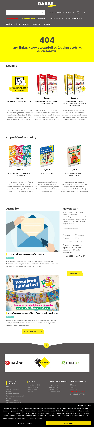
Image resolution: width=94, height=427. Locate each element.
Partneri (79, 241)
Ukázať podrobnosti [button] (25, 423)
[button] (74, 13)
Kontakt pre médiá (33, 385)
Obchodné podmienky (56, 13)
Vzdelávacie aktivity (74, 18)
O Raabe (73, 385)
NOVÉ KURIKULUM (28, 18)
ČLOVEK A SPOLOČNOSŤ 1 (47, 174)
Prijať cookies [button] (69, 423)
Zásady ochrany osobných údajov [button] (30, 418)
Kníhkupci (67, 241)
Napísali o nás (32, 389)
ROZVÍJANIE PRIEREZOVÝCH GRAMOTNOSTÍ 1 (74, 175)
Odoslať (74, 274)
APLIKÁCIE (47, 24)
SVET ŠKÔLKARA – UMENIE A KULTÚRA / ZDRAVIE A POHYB (47, 103)
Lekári (78, 238)
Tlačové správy (32, 387)
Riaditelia (79, 235)
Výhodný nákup (12, 18)
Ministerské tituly (13, 24)
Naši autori (73, 389)
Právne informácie (12, 394)
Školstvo (41, 18)
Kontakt (69, 13)
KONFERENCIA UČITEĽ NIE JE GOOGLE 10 (19, 102)
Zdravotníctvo (55, 18)
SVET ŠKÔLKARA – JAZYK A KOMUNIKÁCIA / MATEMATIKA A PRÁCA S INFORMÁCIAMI (74, 104)
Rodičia (66, 235)
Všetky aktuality (33, 331)
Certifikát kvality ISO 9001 (78, 392)
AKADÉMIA (36, 24)
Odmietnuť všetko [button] (84, 405)
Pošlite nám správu (55, 392)
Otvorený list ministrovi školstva (26, 254)
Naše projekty (53, 387)
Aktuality (30, 392)
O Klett (72, 387)
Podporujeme (53, 385)
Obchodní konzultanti (13, 400)
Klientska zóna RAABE (77, 394)
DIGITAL (26, 24)
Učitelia (66, 238)
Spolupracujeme (54, 389)
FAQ (7, 387)
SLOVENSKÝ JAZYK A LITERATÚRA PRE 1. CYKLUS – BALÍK (19, 175)
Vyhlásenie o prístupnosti (15, 396)
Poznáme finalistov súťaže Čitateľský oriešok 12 (33, 313)
